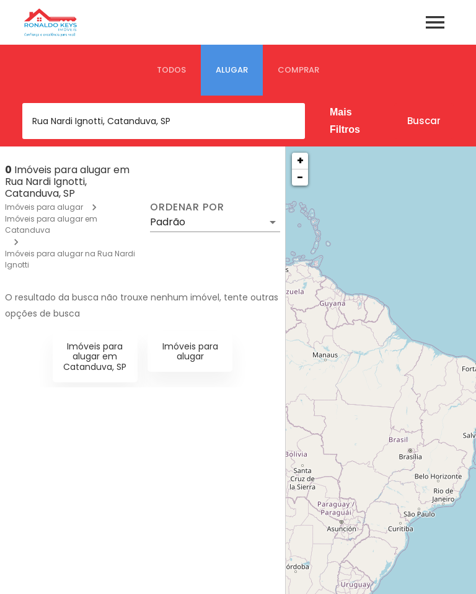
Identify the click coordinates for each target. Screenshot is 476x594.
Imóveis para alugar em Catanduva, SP (94, 357)
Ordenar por (187, 207)
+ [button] (300, 160)
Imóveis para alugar (44, 207)
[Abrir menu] (435, 22)
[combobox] (163, 121)
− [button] (300, 177)
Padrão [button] (167, 222)
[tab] (171, 70)
